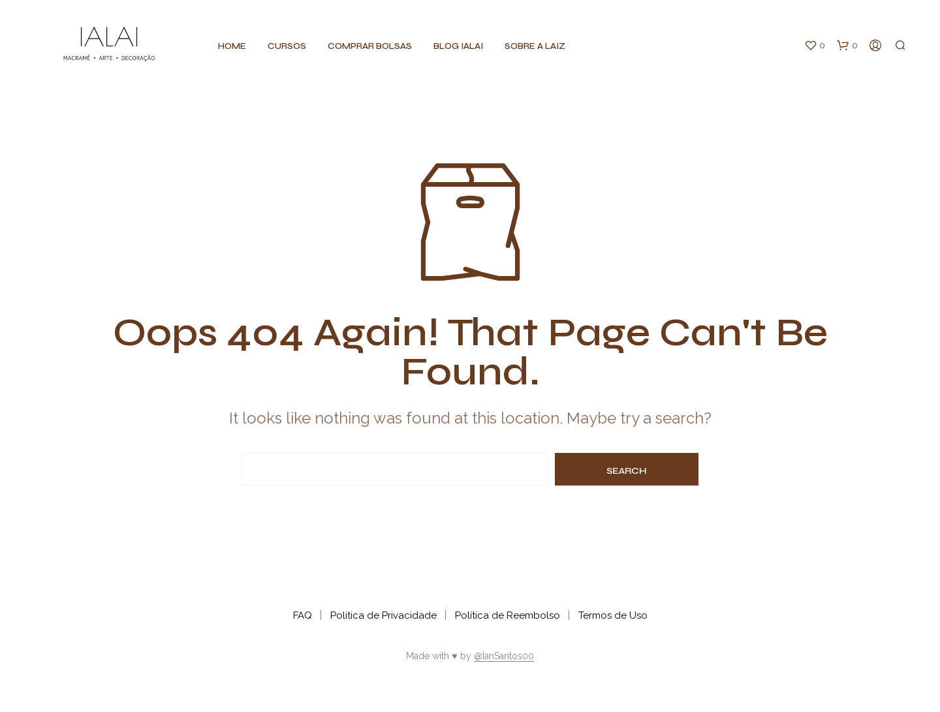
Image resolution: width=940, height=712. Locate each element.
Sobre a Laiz (535, 46)
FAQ (302, 615)
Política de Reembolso (507, 615)
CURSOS (287, 46)
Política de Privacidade (383, 615)
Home (232, 46)
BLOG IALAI (458, 46)
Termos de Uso (613, 615)
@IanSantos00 (504, 656)
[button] (814, 45)
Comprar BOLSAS (370, 46)
